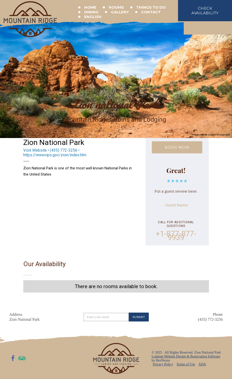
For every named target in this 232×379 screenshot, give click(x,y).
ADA (202, 364)
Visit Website (35, 150)
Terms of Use (186, 364)
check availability (204, 10)
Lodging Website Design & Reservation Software (186, 356)
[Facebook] (13, 358)
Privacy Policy (163, 364)
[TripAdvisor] (22, 358)
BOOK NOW (177, 147)
